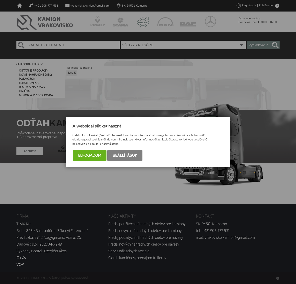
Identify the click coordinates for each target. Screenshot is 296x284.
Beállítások (125, 155)
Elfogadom (89, 155)
